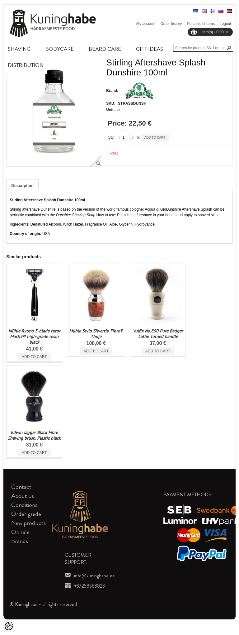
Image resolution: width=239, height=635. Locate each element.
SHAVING (19, 49)
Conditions (24, 504)
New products (28, 523)
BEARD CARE (105, 49)
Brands (19, 541)
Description (22, 185)
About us (22, 495)
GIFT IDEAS (149, 49)
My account (145, 23)
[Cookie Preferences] (8, 626)
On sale (20, 532)
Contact (21, 486)
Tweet (113, 153)
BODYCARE (59, 49)
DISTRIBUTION (26, 65)
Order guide (26, 513)
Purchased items (201, 23)
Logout (225, 23)
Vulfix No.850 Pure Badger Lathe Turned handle (158, 333)
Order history (171, 23)
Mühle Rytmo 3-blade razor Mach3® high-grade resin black (34, 336)
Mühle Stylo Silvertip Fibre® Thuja (96, 333)
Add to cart (154, 137)
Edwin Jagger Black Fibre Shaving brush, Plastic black (34, 435)
